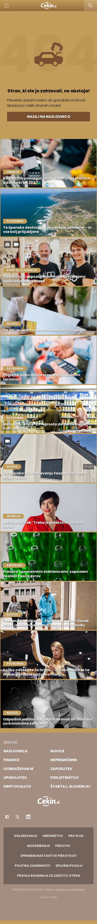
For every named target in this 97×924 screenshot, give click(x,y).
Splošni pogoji (68, 865)
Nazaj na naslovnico (48, 116)
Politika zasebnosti (32, 865)
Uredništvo (52, 836)
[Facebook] (7, 816)
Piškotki (62, 846)
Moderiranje (38, 846)
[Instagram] (28, 816)
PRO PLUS (75, 836)
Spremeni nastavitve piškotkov (48, 856)
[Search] (90, 5)
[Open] (6, 5)
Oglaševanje (25, 836)
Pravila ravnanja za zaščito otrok (48, 875)
